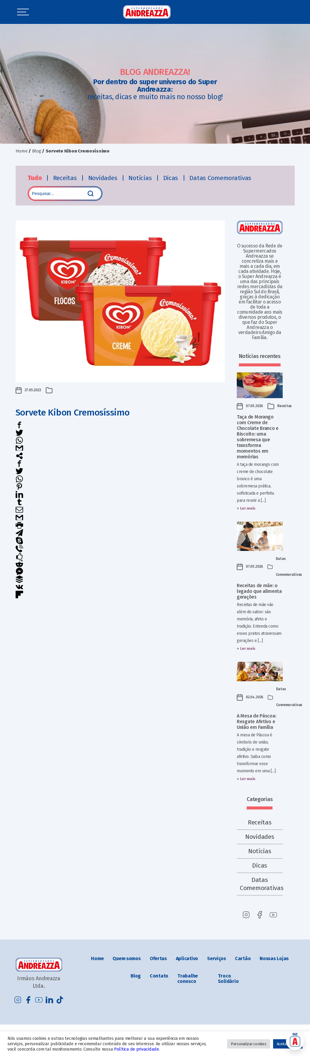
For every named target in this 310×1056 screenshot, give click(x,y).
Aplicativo (187, 958)
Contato (159, 976)
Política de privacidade (136, 1049)
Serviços (216, 958)
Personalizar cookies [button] (248, 1044)
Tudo (36, 178)
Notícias (140, 178)
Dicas (171, 178)
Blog (36, 151)
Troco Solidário (228, 978)
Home (22, 151)
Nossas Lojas (274, 958)
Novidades (103, 178)
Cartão (243, 958)
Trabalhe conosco (187, 978)
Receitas (66, 178)
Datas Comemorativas (220, 178)
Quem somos (126, 958)
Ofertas (158, 958)
